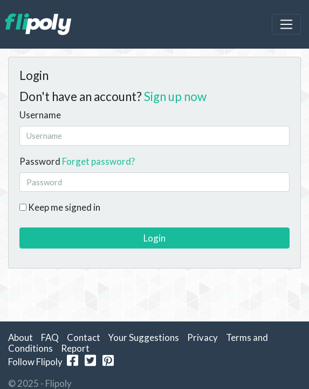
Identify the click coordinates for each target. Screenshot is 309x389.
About (20, 337)
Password (39, 161)
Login (154, 238)
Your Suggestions (143, 337)
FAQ (50, 337)
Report (75, 348)
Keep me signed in (59, 207)
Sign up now (175, 96)
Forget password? (98, 161)
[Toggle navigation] (286, 24)
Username (40, 114)
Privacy (202, 337)
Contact (83, 337)
